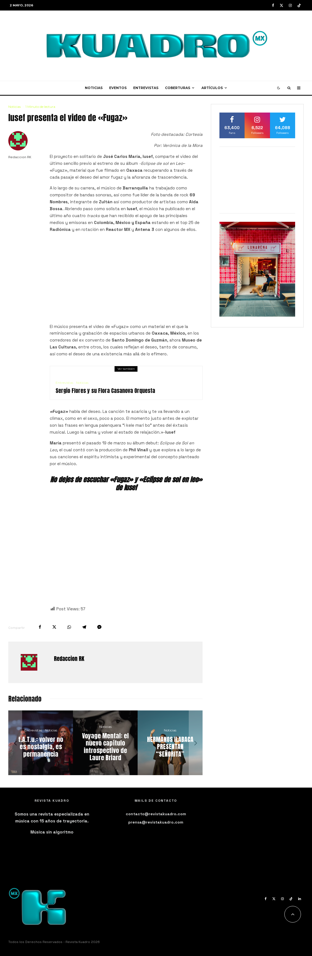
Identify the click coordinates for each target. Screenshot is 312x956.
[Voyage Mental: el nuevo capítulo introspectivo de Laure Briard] (105, 742)
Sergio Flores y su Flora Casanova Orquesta (105, 390)
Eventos (118, 88)
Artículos (212, 88)
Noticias (94, 88)
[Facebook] (273, 5)
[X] (281, 5)
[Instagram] (290, 5)
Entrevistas (145, 88)
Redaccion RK (19, 157)
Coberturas (177, 88)
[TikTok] (299, 5)
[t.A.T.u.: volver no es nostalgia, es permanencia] (40, 742)
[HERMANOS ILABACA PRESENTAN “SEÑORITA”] (170, 742)
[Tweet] (54, 627)
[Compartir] (40, 627)
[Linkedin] (299, 898)
